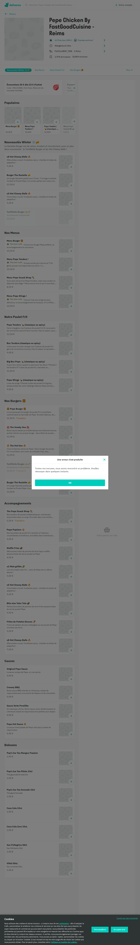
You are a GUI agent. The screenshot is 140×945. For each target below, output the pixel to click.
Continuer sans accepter (127, 918)
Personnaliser (100, 929)
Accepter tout (119, 929)
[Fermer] (104, 459)
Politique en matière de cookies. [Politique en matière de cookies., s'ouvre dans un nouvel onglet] (64, 942)
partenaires (64, 923)
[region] (70, 930)
